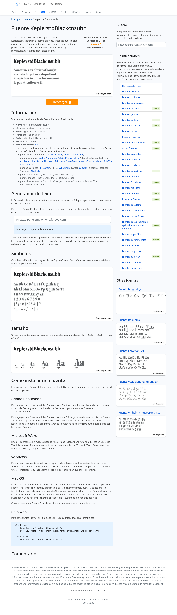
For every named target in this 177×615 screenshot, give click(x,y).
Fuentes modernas (131, 165)
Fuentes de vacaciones (133, 142)
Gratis (14, 12)
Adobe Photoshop (47, 157)
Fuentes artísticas (131, 187)
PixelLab (35, 171)
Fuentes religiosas (131, 251)
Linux (66, 154)
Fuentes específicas (132, 234)
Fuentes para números (133, 216)
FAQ (51, 3)
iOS (81, 154)
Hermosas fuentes (131, 85)
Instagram (44, 167)
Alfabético (76, 12)
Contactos (100, 590)
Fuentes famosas (131, 108)
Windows (52, 154)
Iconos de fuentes (131, 199)
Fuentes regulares (131, 125)
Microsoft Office (104, 161)
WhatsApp (64, 167)
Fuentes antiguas (131, 176)
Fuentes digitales (131, 193)
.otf (36, 144)
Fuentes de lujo (130, 119)
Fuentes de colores (132, 268)
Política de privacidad (82, 590)
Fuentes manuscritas (133, 159)
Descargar (62, 102)
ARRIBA (52, 12)
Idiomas (59, 3)
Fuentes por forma (131, 245)
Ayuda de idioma (93, 12)
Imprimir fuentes (131, 136)
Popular (64, 12)
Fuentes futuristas (131, 182)
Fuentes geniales (131, 114)
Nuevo (40, 12)
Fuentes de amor (131, 256)
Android (74, 154)
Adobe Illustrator (45, 161)
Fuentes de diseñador (133, 102)
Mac (60, 154)
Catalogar (26, 12)
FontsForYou (23, 4)
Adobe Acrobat (28, 161)
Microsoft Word (87, 161)
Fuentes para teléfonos (134, 210)
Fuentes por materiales (134, 239)
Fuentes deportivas (132, 170)
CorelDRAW (26, 164)
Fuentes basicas (130, 131)
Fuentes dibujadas (131, 153)
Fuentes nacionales (132, 262)
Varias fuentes (129, 148)
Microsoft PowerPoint (66, 161)
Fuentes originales (131, 91)
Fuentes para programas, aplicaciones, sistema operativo (135, 225)
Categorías (39, 3)
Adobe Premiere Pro (68, 157)
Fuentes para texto (131, 204)
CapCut (83, 167)
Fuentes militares (131, 97)
